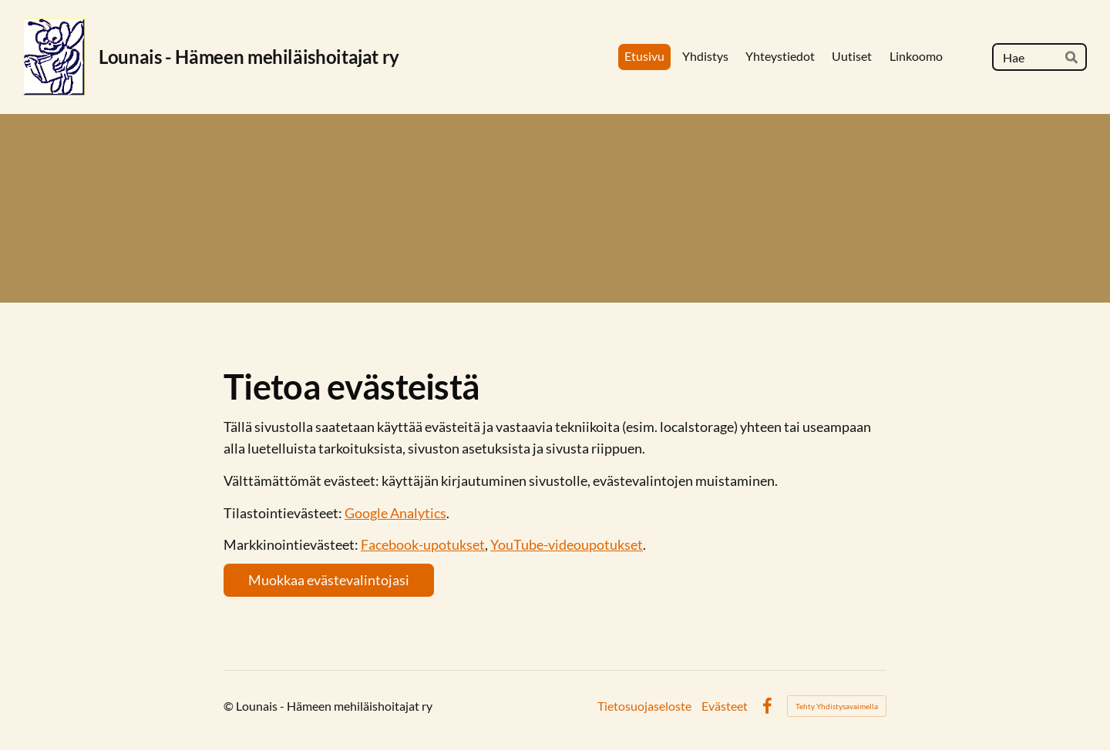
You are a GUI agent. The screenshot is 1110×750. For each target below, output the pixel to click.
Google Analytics (395, 512)
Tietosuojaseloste (644, 706)
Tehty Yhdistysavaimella (837, 706)
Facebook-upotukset (423, 544)
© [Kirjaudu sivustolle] (230, 705)
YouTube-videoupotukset (566, 544)
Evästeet (724, 706)
